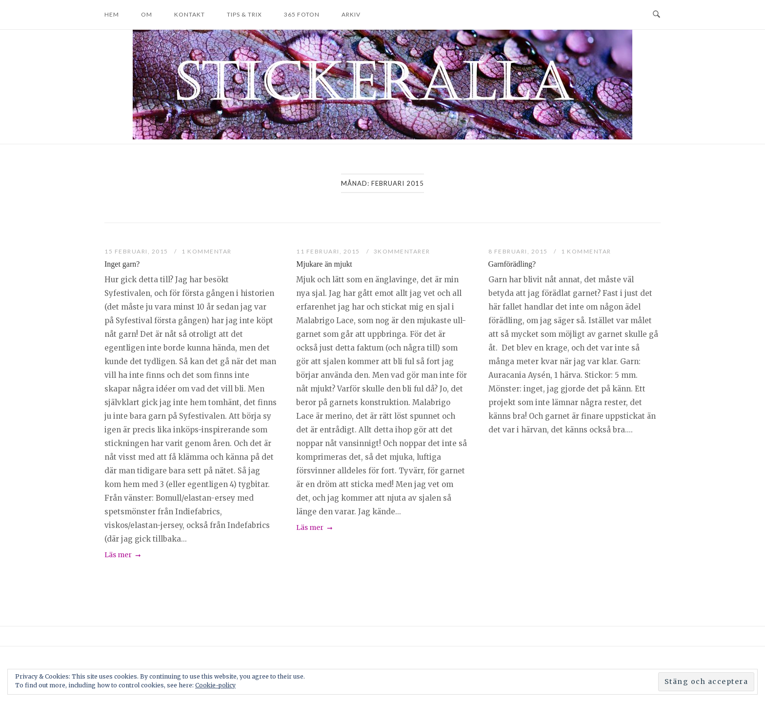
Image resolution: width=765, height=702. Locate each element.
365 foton (302, 14)
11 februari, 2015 (329, 251)
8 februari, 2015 (519, 251)
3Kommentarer (402, 251)
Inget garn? (122, 264)
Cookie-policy (215, 685)
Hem (111, 14)
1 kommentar (206, 251)
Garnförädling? (512, 264)
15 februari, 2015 (137, 251)
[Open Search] (656, 14)
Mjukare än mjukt (324, 264)
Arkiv (351, 14)
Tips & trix (244, 14)
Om (146, 14)
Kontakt (189, 14)
